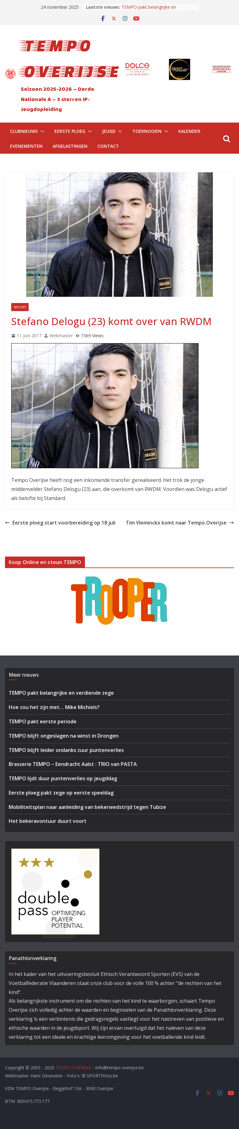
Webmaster (61, 335)
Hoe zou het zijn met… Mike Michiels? (54, 707)
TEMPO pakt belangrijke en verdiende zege (148, 10)
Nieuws (20, 307)
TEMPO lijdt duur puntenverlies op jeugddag (63, 778)
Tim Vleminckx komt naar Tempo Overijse (180, 522)
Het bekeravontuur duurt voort (48, 821)
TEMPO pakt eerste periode (43, 721)
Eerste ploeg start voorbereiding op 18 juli (60, 522)
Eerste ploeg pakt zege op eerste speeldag (61, 792)
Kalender (189, 131)
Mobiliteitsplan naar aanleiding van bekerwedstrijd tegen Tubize (87, 807)
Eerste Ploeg (69, 131)
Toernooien (147, 131)
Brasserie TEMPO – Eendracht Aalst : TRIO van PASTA (73, 764)
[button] (41, 131)
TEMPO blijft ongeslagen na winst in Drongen (64, 735)
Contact (108, 146)
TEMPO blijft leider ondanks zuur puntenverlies (66, 750)
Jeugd (108, 131)
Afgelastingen (70, 146)
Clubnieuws (24, 131)
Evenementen (26, 146)
